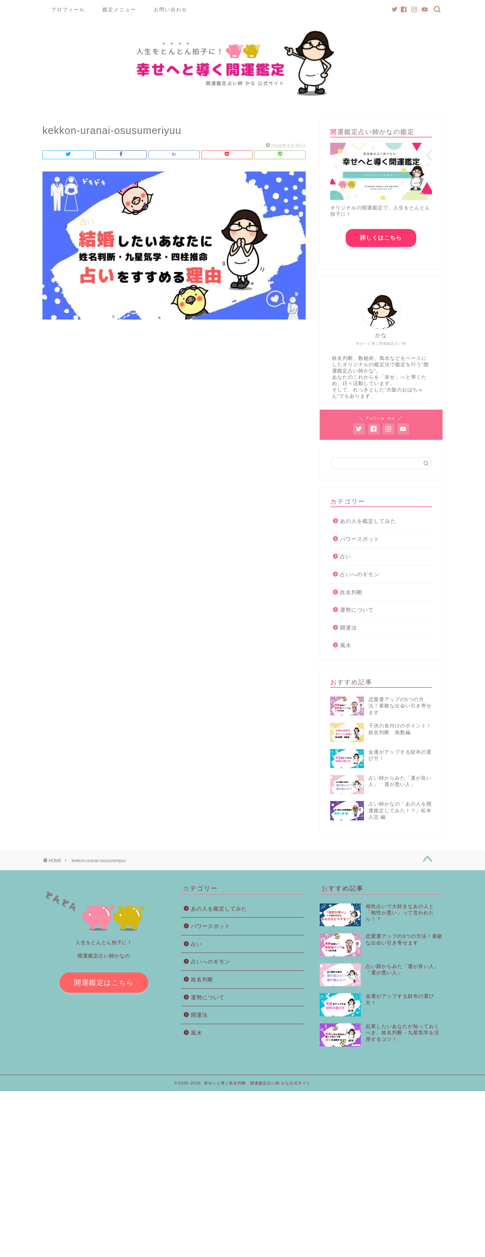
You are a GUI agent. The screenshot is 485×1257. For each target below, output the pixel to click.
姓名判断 (351, 595)
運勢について (357, 613)
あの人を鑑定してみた (368, 524)
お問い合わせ (170, 9)
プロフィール (68, 9)
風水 (345, 648)
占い (345, 559)
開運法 (348, 630)
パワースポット (359, 542)
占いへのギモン (359, 577)
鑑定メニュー (119, 9)
